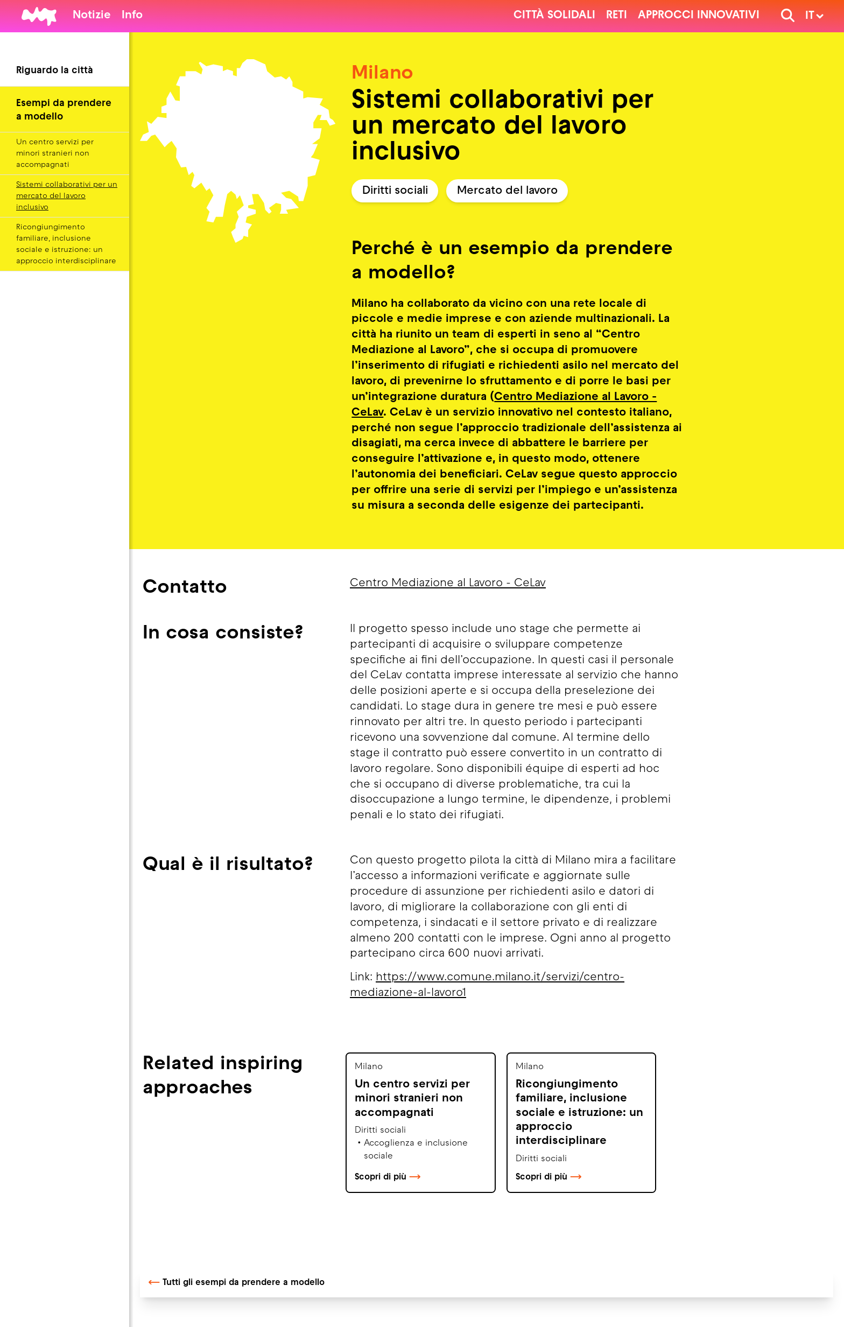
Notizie (92, 15)
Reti (616, 15)
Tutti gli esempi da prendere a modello (236, 1283)
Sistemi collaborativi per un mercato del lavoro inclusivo (66, 196)
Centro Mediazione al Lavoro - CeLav (448, 583)
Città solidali (554, 15)
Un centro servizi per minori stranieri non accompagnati (55, 153)
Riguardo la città (54, 70)
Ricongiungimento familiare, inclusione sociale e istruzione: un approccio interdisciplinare (66, 244)
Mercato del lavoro (507, 191)
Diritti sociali (395, 191)
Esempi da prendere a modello (63, 110)
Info (132, 15)
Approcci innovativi (698, 15)
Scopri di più (388, 1177)
